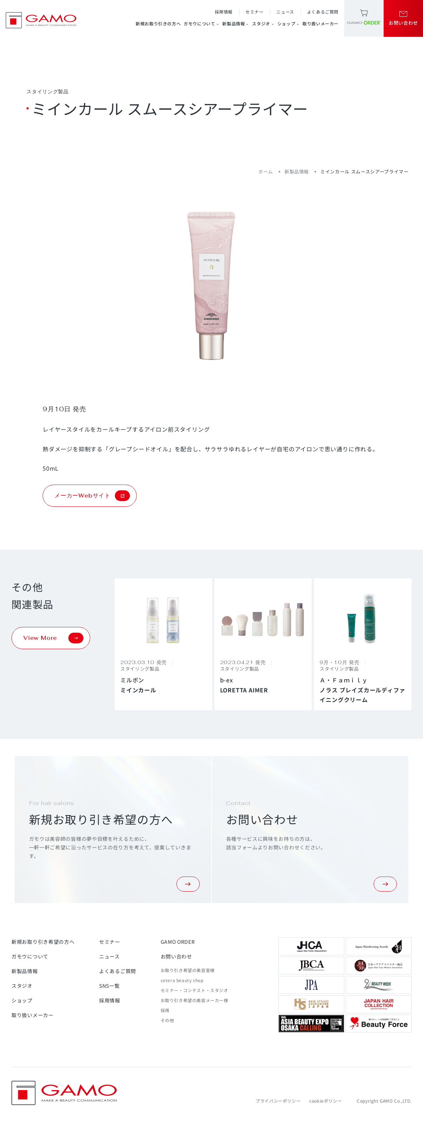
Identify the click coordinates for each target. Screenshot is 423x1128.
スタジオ (263, 23)
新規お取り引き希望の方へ (42, 941)
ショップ (288, 23)
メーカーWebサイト (92, 495)
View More (53, 638)
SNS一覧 (109, 985)
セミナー (254, 12)
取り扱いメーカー (320, 23)
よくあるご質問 (323, 12)
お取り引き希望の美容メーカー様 (194, 1000)
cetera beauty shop (182, 980)
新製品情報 (235, 23)
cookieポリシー (325, 1101)
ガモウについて (201, 23)
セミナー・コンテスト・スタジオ (194, 990)
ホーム (265, 171)
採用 (165, 1010)
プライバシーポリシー (278, 1101)
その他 (167, 1020)
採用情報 (224, 12)
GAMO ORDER (178, 941)
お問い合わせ (176, 956)
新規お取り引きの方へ (158, 23)
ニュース (285, 12)
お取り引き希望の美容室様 (188, 970)
